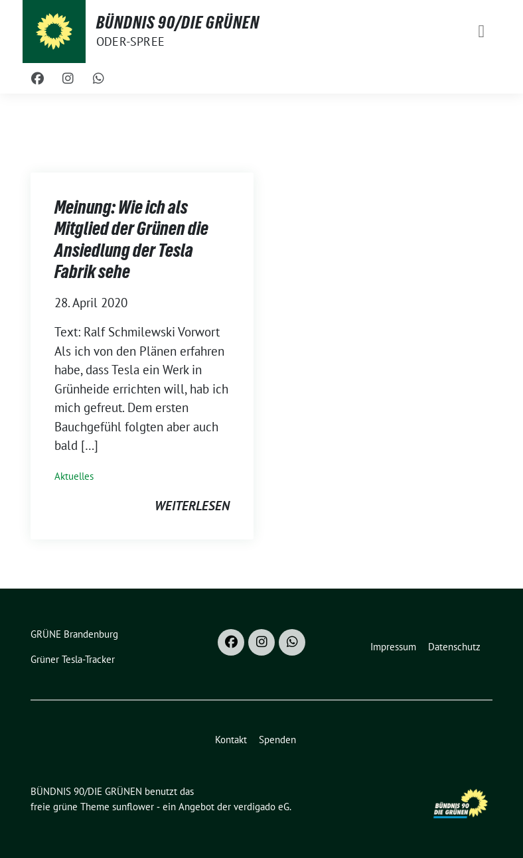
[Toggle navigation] (481, 31)
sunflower (133, 806)
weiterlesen (192, 506)
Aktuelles (74, 476)
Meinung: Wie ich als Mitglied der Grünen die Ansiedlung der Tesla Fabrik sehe (131, 239)
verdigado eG (261, 806)
